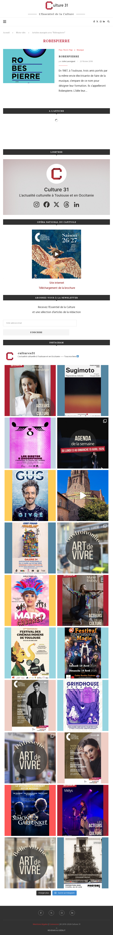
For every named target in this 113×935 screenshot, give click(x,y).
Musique (80, 50)
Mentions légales (40, 924)
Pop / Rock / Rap (66, 50)
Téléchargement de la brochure (57, 288)
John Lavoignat (68, 61)
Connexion (54, 924)
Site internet (56, 283)
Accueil (6, 32)
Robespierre (69, 56)
